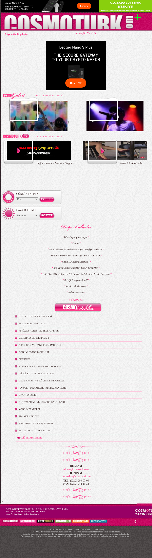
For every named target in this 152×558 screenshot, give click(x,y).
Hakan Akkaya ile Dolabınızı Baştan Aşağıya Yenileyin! (76, 249)
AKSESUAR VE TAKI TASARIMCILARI (40, 345)
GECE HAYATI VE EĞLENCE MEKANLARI (42, 380)
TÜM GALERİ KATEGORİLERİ (49, 95)
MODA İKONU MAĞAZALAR (34, 430)
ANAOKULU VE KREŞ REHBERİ (36, 423)
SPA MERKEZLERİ (29, 416)
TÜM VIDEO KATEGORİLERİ (49, 136)
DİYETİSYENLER (28, 395)
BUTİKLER (24, 359)
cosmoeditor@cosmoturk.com (76, 476)
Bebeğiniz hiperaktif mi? (76, 280)
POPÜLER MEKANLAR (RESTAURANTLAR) (42, 387)
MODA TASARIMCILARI (32, 323)
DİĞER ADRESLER (29, 438)
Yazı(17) (91, 33)
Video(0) (80, 33)
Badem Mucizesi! (76, 292)
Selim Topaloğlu (31, 514)
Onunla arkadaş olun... (76, 286)
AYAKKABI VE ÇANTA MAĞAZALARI (40, 366)
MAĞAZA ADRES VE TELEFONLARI (39, 330)
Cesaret (76, 243)
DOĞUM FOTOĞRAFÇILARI (34, 352)
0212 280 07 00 (38, 511)
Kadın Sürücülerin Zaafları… (76, 261)
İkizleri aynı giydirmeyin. (76, 237)
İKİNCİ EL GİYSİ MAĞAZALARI (36, 373)
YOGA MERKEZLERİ (30, 409)
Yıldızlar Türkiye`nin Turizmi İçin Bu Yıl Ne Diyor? (76, 255)
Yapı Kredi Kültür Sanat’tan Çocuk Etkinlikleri (76, 267)
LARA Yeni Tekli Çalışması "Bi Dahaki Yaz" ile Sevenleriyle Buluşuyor (76, 273)
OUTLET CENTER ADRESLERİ (35, 316)
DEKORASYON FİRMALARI (34, 337)
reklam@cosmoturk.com (75, 469)
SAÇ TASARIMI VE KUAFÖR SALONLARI (42, 402)
